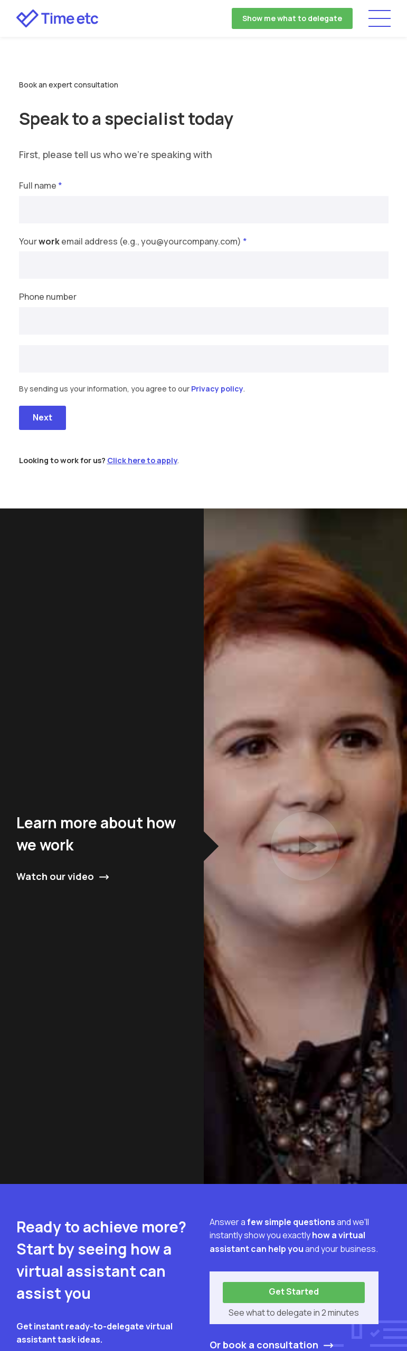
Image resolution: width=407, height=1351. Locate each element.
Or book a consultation (264, 1344)
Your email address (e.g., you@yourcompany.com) (133, 241)
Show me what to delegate (292, 18)
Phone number (48, 296)
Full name (40, 185)
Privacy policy (217, 389)
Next (42, 417)
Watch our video (55, 876)
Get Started (294, 1291)
